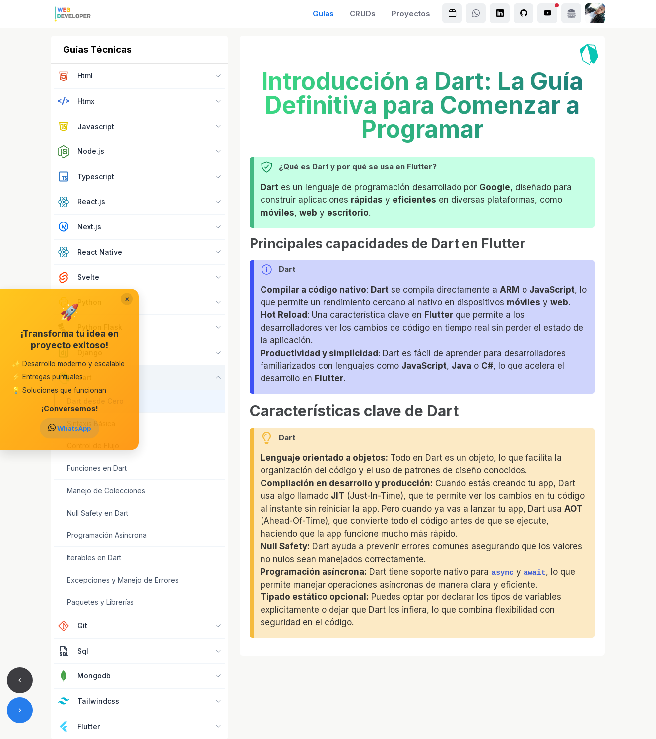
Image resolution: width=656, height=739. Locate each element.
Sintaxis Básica (91, 423)
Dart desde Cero (95, 401)
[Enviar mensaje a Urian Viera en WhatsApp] (476, 13)
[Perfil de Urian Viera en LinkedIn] (500, 13)
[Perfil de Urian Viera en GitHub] (523, 13)
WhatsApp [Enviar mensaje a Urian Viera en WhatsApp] (69, 428)
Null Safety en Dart (97, 513)
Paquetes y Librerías (100, 602)
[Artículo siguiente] (20, 710)
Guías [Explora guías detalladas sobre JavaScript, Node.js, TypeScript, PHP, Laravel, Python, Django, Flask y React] (323, 13)
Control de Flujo (93, 446)
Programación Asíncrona (107, 535)
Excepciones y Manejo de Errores (123, 580)
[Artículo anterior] (20, 680)
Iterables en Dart (94, 557)
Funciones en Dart (97, 468)
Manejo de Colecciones (106, 490)
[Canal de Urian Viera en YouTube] (547, 13)
